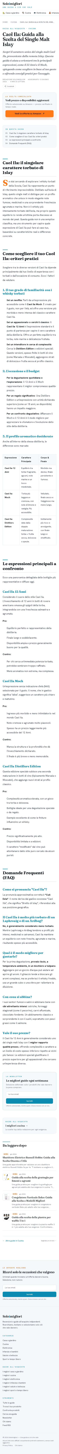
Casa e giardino (11, 13)
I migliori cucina (9, 1375)
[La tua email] (29, 1094)
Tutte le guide (9, 1403)
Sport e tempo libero (12, 1359)
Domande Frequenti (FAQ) (20, 143)
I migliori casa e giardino (13, 1371)
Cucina (26, 13)
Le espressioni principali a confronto (25, 140)
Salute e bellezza (10, 1355)
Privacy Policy (8, 1445)
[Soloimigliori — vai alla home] (17, 5)
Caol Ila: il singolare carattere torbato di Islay (29, 133)
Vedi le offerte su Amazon (29, 113)
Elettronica (40, 13)
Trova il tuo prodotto (12, 1406)
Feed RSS (7, 1425)
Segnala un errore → (48, 1241)
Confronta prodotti (11, 1410)
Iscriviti (29, 1101)
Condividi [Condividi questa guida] (9, 86)
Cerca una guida (10, 1414)
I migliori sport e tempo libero (15, 1390)
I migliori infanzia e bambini (14, 1383)
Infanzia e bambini (10, 1351)
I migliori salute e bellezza (14, 1386)
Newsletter (7, 1418)
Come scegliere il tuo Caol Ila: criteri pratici (28, 136)
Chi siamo (7, 1421)
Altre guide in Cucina (13, 1240)
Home (5, 22)
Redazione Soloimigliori (14, 79)
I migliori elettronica (11, 1379)
